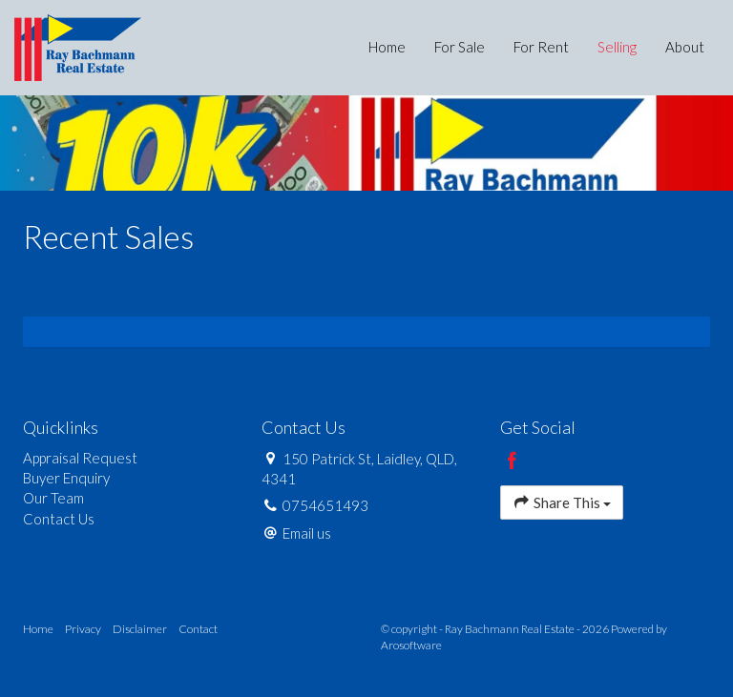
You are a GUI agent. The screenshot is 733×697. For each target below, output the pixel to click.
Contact (198, 629)
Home (387, 46)
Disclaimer (140, 629)
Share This (562, 502)
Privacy (83, 629)
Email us (307, 533)
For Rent (541, 46)
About (684, 46)
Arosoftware (411, 645)
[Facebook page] (512, 461)
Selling (617, 46)
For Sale (459, 46)
